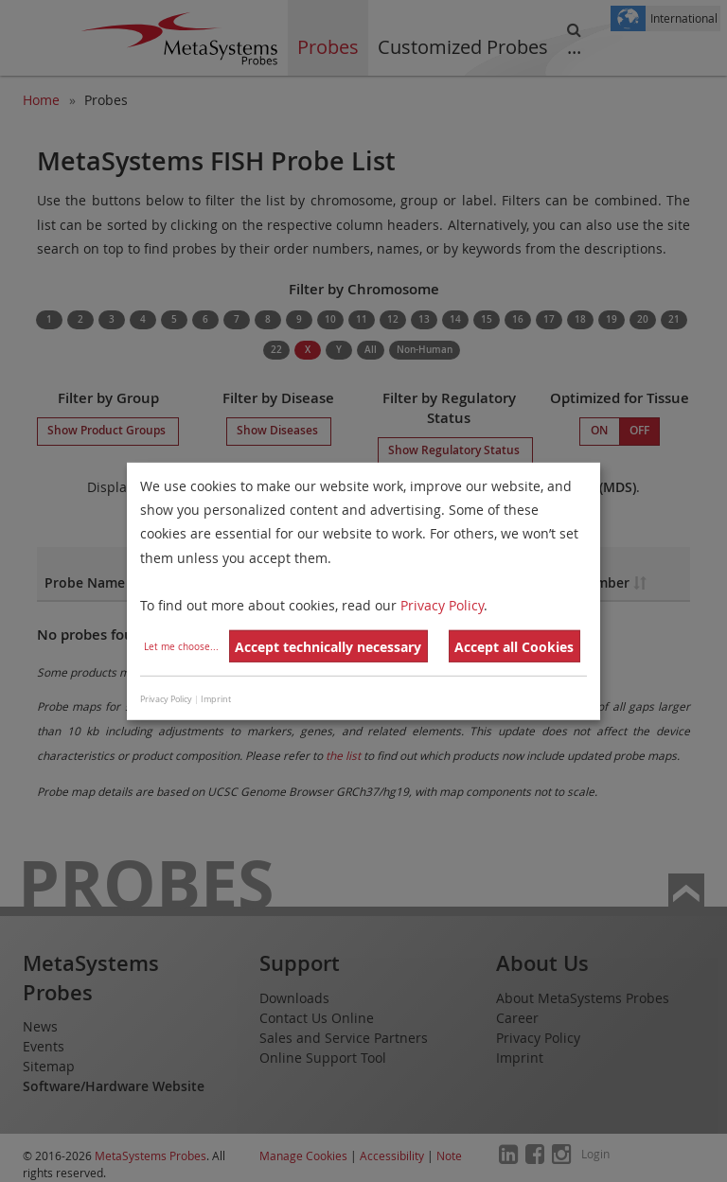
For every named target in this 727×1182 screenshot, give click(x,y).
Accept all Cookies (514, 647)
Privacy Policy (442, 605)
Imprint (216, 699)
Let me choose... (181, 647)
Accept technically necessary (328, 647)
